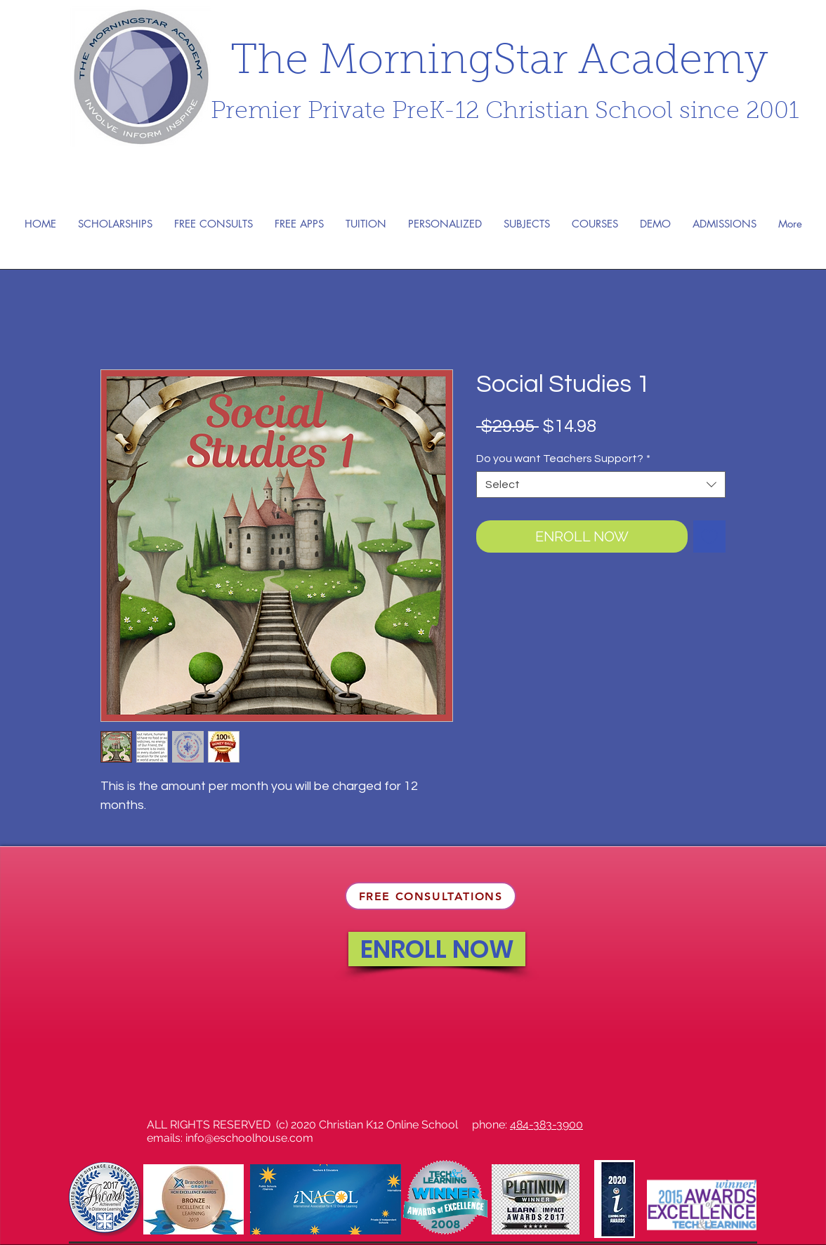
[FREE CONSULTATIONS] (430, 896)
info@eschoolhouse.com (249, 1138)
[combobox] (601, 484)
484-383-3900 (546, 1124)
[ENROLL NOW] (436, 949)
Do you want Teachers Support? (563, 458)
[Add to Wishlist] (709, 536)
